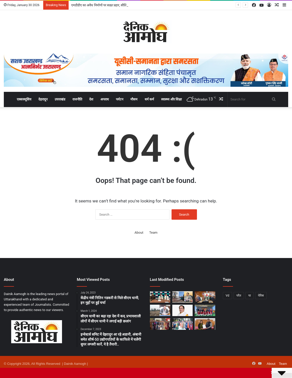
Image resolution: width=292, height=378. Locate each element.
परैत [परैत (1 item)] (238, 295)
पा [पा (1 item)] (249, 295)
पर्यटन (119, 99)
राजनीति (77, 99)
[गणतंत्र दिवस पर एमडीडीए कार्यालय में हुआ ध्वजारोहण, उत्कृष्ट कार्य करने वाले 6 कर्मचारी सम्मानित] (160, 324)
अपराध (104, 99)
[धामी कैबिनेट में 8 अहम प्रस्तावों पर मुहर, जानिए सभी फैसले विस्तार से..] (205, 297)
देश (91, 99)
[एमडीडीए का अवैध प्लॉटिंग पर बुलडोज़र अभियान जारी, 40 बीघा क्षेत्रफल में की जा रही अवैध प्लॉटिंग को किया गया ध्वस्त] (160, 310)
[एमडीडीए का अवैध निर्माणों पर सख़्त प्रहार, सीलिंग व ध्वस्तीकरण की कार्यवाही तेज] (182, 297)
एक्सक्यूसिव (24, 99)
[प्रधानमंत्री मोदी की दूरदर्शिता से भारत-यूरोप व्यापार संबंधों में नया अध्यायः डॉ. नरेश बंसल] (182, 310)
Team (153, 232)
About (138, 232)
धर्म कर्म (149, 99)
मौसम (133, 99)
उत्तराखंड (60, 99)
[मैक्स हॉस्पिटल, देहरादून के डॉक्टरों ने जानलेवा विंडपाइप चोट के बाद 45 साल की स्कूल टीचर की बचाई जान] (160, 297)
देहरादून (43, 99)
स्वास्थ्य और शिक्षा (171, 99)
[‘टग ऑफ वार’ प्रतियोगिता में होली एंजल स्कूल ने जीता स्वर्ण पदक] (205, 310)
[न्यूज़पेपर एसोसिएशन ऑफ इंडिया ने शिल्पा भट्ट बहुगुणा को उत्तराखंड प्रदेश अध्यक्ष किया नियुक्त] (205, 324)
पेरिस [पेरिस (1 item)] (261, 295)
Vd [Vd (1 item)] (227, 295)
